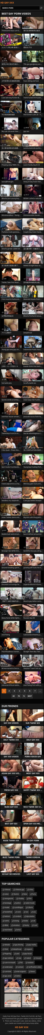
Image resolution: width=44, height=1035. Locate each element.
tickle (26, 921)
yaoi (17, 954)
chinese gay (19, 890)
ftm (30, 898)
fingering (8, 954)
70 (19, 696)
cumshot (8, 971)
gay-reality (32, 945)
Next (30, 696)
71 (24, 696)
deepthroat (17, 949)
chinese (7, 890)
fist (21, 962)
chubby (21, 898)
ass (34, 912)
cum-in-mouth (10, 962)
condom (18, 916)
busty (27, 925)
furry (34, 894)
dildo (6, 925)
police (18, 903)
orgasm (29, 949)
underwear (9, 967)
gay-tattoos (9, 958)
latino (18, 976)
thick (6, 949)
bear (25, 894)
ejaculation (30, 916)
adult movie (30, 903)
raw (19, 958)
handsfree (8, 912)
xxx (27, 912)
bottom (7, 916)
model (7, 907)
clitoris (30, 907)
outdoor (31, 962)
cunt (35, 925)
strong (16, 921)
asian (7, 894)
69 (14, 696)
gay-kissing (19, 945)
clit (34, 921)
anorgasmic (9, 898)
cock (19, 912)
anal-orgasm (21, 971)
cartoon (20, 967)
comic (7, 921)
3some (16, 894)
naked (28, 958)
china (31, 890)
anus (19, 930)
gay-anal (8, 976)
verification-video (35, 967)
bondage (8, 903)
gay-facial (28, 954)
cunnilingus (18, 907)
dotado (7, 945)
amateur (16, 925)
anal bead (8, 930)
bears (33, 971)
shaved (38, 958)
